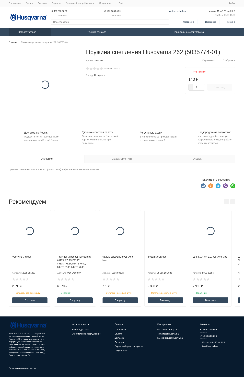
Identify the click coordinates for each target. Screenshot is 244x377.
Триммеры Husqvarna (168, 334)
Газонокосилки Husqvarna (170, 338)
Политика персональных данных (22, 368)
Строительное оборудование (189, 32)
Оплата (29, 3)
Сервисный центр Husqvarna (80, 3)
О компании (15, 3)
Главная (13, 42)
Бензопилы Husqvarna (168, 329)
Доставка (42, 3)
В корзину (220, 87)
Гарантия (56, 3)
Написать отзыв (112, 68)
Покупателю (121, 350)
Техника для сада (96, 32)
